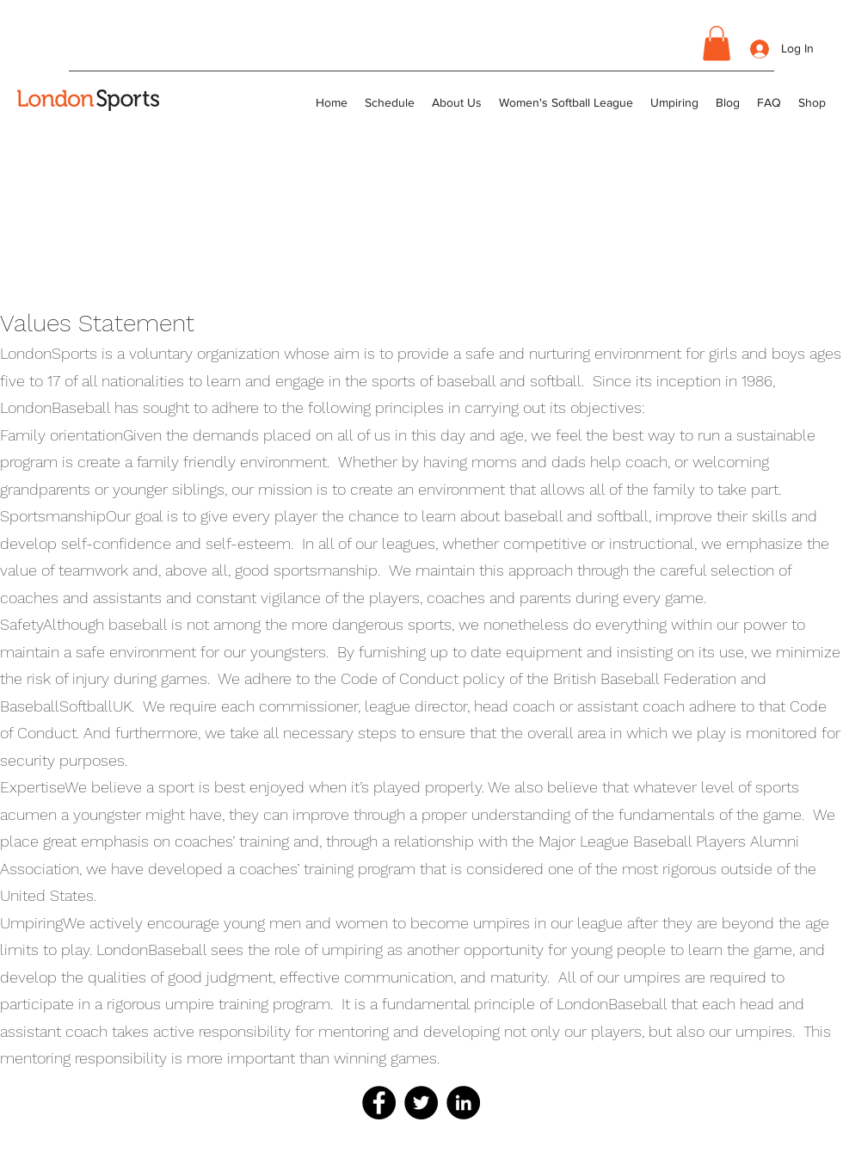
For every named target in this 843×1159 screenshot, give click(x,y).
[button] (716, 43)
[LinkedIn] (463, 1102)
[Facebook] (379, 1102)
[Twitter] (421, 1102)
